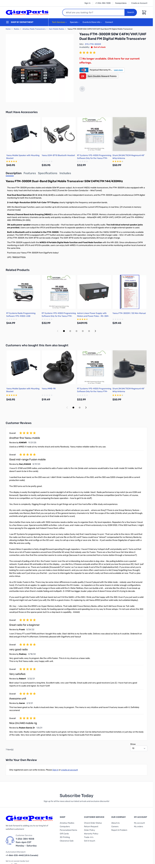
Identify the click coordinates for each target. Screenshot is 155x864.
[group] (87, 52)
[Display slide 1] (64, 331)
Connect (109, 22)
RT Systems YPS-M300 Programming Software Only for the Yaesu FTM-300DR (94, 158)
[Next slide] (95, 331)
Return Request (91, 826)
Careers (114, 826)
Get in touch (89, 841)
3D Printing (65, 837)
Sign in (55, 770)
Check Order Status (93, 823)
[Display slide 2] (70, 331)
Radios (16, 29)
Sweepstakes (121, 3)
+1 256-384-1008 (102, 3)
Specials (74, 22)
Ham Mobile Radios (56, 29)
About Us (115, 823)
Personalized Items (68, 830)
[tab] (14, 174)
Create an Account (139, 3)
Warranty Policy (91, 833)
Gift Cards (64, 833)
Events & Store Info (91, 22)
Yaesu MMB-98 (49, 388)
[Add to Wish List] (82, 89)
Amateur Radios (67, 823)
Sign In (87, 3)
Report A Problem (119, 830)
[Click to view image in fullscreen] (40, 68)
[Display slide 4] (83, 331)
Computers (65, 826)
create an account (69, 770)
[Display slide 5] (89, 331)
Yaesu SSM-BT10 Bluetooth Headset (58, 155)
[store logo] (27, 12)
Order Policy (89, 830)
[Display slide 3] (76, 331)
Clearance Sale (67, 841)
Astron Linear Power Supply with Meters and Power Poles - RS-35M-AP (93, 316)
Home (8, 29)
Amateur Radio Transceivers (34, 29)
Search (130, 12)
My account (139, 823)
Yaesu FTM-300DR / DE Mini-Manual (129, 313)
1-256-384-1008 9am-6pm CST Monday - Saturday (26, 842)
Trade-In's (88, 837)
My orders (138, 826)
